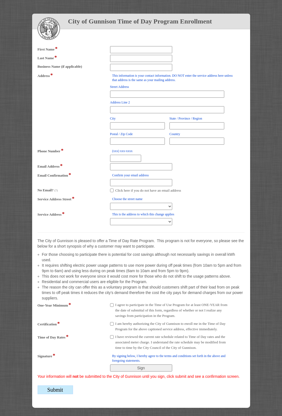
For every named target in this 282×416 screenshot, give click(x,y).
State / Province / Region (185, 118)
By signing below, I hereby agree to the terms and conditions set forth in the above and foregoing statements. (169, 358)
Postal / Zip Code (121, 134)
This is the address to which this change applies (143, 214)
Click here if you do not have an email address (148, 190)
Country (174, 134)
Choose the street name (127, 199)
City (113, 118)
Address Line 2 (120, 102)
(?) (56, 190)
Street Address (119, 87)
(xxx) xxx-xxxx (122, 151)
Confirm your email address (130, 175)
